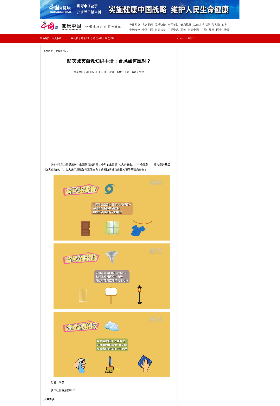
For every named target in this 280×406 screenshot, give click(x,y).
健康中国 (60, 51)
